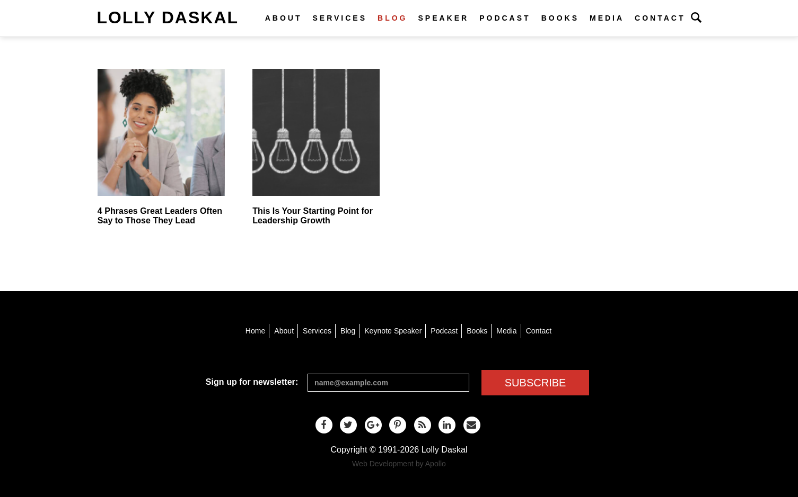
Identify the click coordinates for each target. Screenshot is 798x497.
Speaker (443, 18)
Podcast (504, 18)
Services (339, 18)
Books (560, 18)
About (283, 18)
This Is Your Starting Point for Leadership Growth (312, 215)
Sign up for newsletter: (252, 381)
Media (607, 18)
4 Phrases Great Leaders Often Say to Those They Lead (160, 215)
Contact (660, 18)
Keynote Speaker (393, 331)
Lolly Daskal (168, 17)
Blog (392, 18)
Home (255, 331)
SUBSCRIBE (535, 382)
